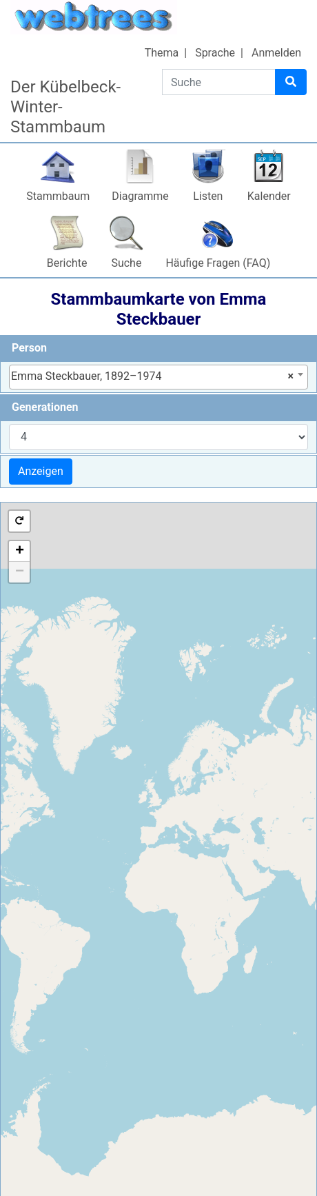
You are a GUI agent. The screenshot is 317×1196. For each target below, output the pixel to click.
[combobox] (158, 377)
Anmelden (276, 52)
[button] (19, 521)
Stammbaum (58, 196)
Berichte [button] (67, 263)
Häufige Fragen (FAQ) (217, 263)
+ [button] (19, 551)
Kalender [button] (269, 196)
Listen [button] (208, 196)
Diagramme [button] (140, 196)
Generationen (45, 407)
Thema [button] (162, 52)
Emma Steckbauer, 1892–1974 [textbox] (152, 376)
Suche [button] (126, 263)
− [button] (19, 572)
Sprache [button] (215, 52)
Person (29, 347)
